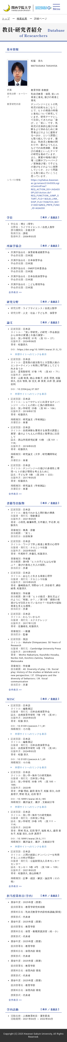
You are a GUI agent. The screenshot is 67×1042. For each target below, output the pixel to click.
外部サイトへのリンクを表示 (28, 354)
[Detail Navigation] (56, 7)
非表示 (54, 217)
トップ (6, 18)
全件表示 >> (15, 292)
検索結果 (22, 18)
